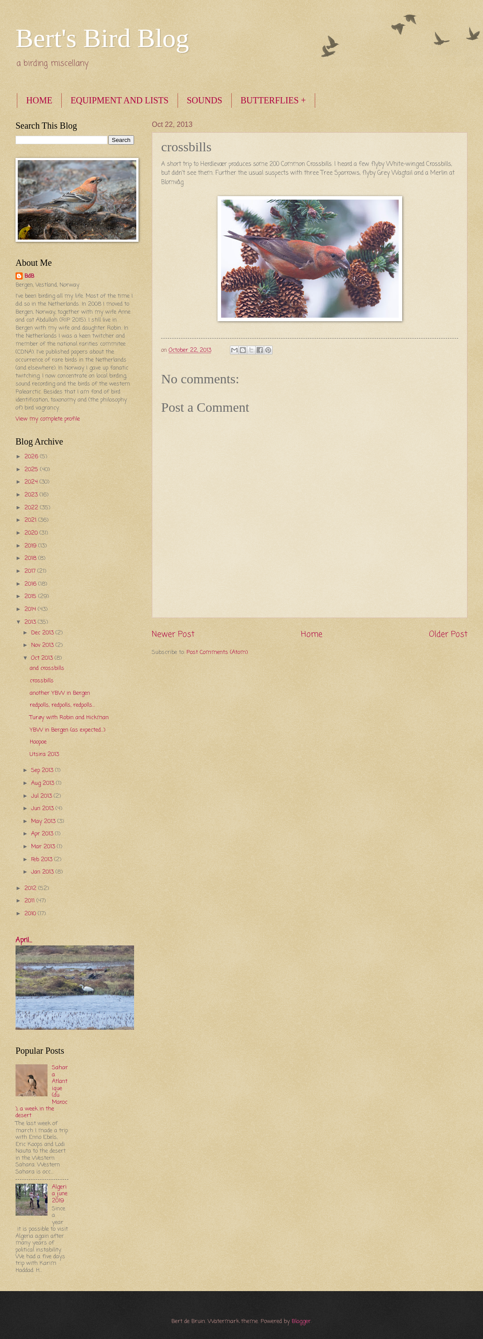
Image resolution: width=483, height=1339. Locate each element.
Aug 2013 (43, 783)
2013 (31, 622)
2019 (31, 546)
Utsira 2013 (44, 754)
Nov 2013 (43, 645)
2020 (32, 533)
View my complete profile (48, 419)
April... (24, 940)
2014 (31, 609)
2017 (30, 571)
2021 (31, 520)
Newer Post (173, 634)
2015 (31, 596)
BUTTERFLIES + (273, 100)
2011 (30, 901)
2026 (32, 457)
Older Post (448, 634)
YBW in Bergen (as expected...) (67, 730)
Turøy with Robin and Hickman (69, 717)
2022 (32, 508)
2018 (31, 558)
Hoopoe (38, 742)
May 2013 (44, 821)
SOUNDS (204, 100)
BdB (29, 276)
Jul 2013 (42, 796)
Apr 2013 (43, 834)
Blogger (301, 1321)
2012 (31, 888)
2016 (31, 584)
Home (311, 634)
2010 (31, 914)
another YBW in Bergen (60, 693)
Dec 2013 (43, 633)
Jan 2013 (43, 872)
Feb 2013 (42, 859)
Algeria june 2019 (59, 1194)
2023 (32, 495)
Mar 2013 (44, 847)
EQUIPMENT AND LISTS (120, 100)
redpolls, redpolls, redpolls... (62, 705)
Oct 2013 (43, 658)
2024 (32, 482)
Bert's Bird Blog (102, 38)
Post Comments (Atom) (217, 652)
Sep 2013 (43, 770)
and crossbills (47, 668)
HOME (39, 100)
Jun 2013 (43, 808)
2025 (32, 469)
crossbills (42, 681)
